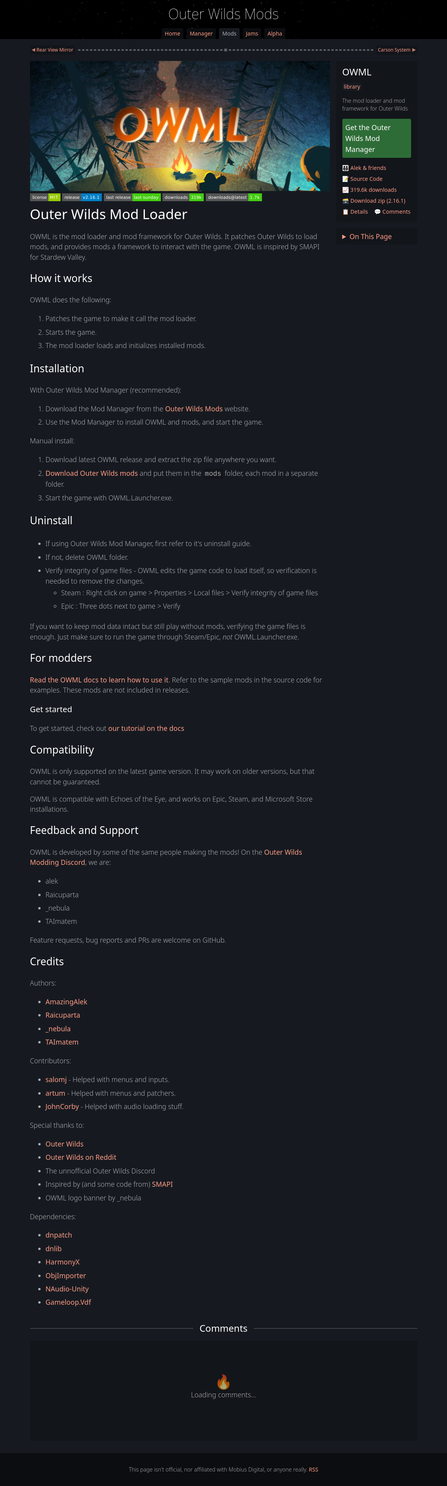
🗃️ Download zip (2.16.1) (374, 200)
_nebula (58, 1028)
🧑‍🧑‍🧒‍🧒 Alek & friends (364, 167)
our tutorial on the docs (146, 728)
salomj (56, 1079)
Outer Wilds (65, 1143)
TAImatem (62, 1042)
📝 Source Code (362, 178)
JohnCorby (62, 1106)
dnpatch (59, 1235)
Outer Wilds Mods (223, 13)
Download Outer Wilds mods (92, 473)
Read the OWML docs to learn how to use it (99, 679)
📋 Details (355, 211)
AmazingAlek (66, 1001)
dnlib (54, 1248)
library (352, 86)
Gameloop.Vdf (68, 1302)
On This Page (370, 236)
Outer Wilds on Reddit (81, 1157)
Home (172, 33)
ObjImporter (66, 1275)
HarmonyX (63, 1261)
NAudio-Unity (67, 1288)
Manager (201, 33)
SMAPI (162, 1184)
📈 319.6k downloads (369, 189)
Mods (229, 33)
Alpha (274, 33)
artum (56, 1093)
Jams (252, 33)
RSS (313, 1469)
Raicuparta (63, 1015)
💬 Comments (392, 211)
